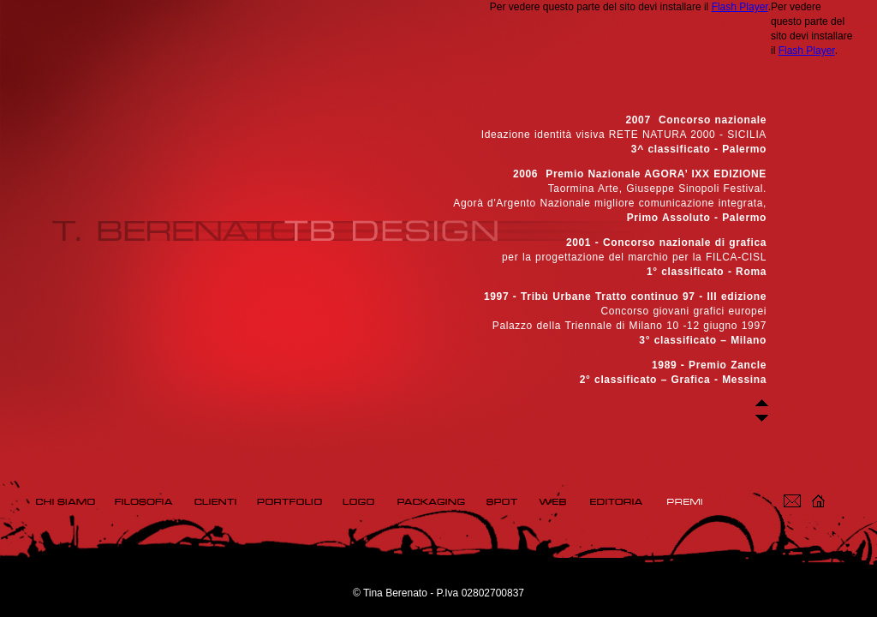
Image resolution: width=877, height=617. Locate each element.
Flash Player (740, 7)
